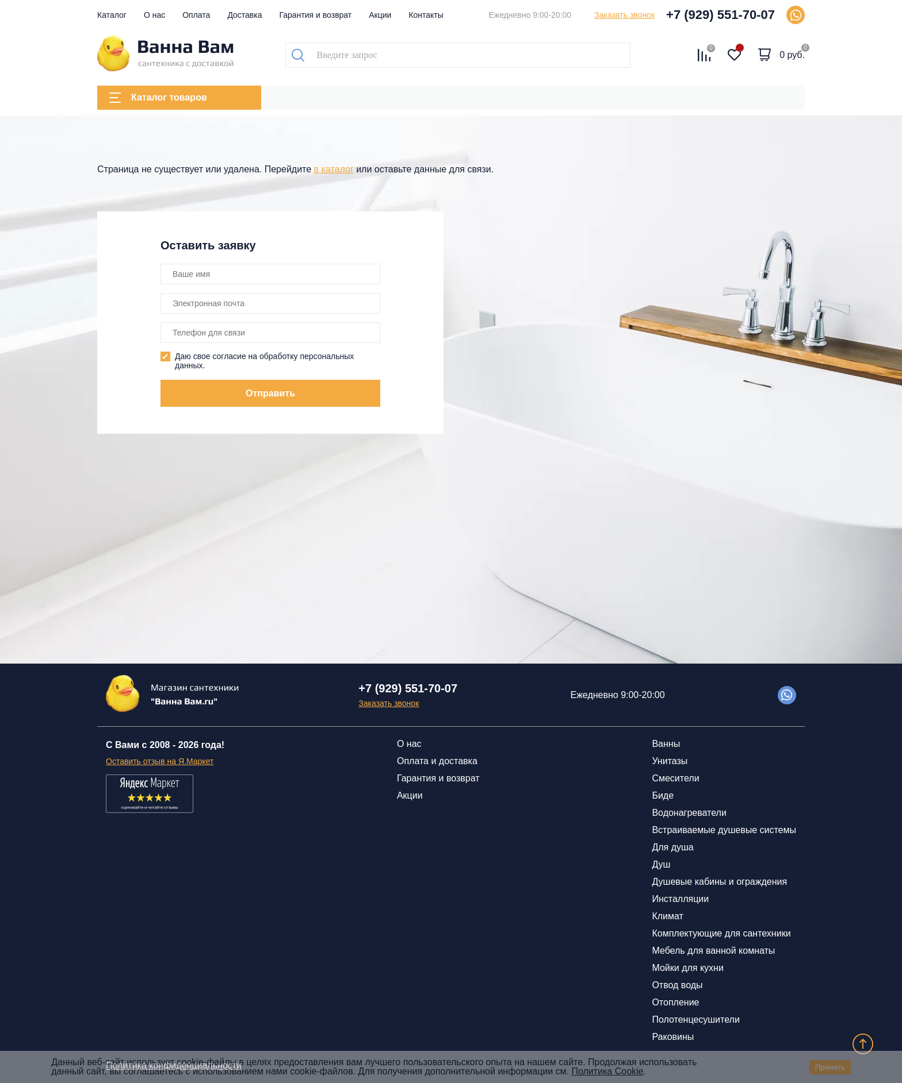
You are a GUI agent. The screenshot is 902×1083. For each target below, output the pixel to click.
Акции (380, 15)
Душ (661, 864)
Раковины (673, 1037)
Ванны (666, 744)
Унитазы (669, 761)
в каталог (334, 169)
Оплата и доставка (437, 761)
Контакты (425, 15)
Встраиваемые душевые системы (724, 830)
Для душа (672, 847)
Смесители (675, 778)
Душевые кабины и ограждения (719, 882)
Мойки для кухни (687, 968)
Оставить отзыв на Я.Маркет (159, 761)
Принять (830, 1067)
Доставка (244, 15)
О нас (154, 15)
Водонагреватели (689, 813)
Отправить (270, 393)
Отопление (675, 1002)
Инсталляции (680, 899)
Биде (663, 795)
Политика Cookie (607, 1071)
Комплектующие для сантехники (721, 933)
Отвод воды (677, 985)
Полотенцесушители (695, 1019)
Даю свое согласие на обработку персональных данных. (264, 361)
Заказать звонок (624, 15)
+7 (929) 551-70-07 (720, 14)
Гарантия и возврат (316, 15)
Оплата (196, 15)
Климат (667, 916)
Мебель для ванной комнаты (713, 950)
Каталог (112, 15)
